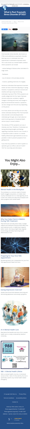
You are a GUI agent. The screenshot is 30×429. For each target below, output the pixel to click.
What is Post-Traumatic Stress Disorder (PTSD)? (13, 22)
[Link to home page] (12, 8)
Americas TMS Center (6, 21)
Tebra (22, 423)
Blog (15, 21)
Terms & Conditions (9, 398)
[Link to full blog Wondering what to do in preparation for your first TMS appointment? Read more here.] (15, 248)
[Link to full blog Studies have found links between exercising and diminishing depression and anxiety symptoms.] (15, 279)
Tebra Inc (14, 394)
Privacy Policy (22, 394)
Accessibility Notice (21, 398)
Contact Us (15, 402)
